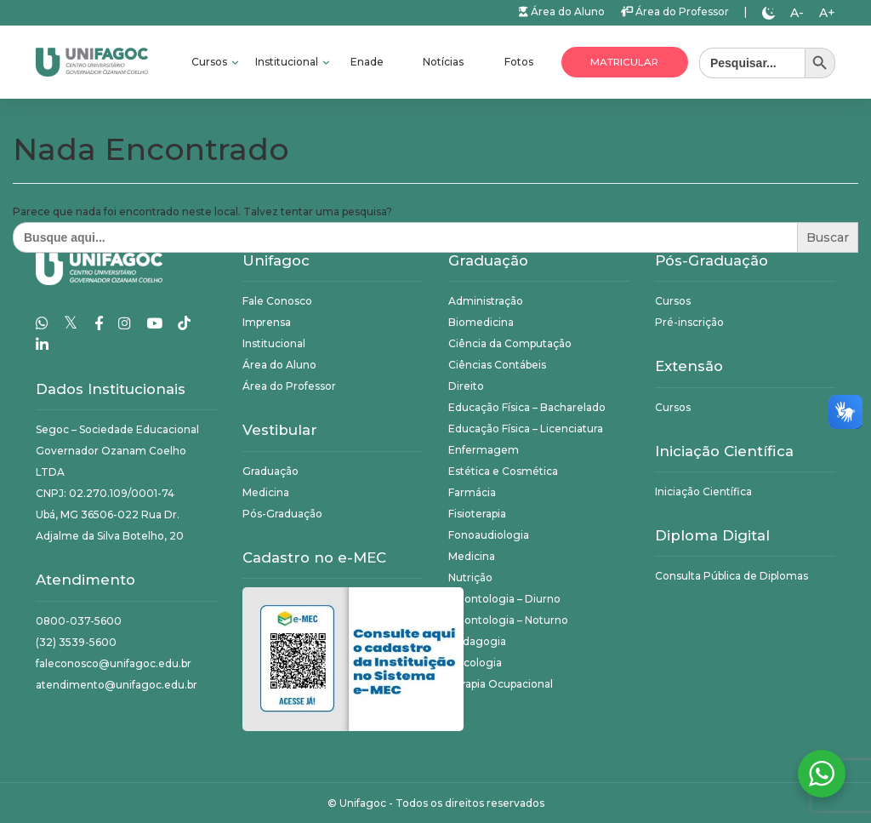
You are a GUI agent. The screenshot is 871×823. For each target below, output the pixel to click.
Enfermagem (483, 449)
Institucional (288, 61)
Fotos (518, 61)
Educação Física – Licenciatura (525, 428)
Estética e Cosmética (503, 471)
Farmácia (472, 492)
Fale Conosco (277, 300)
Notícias (443, 61)
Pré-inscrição (689, 322)
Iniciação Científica (703, 491)
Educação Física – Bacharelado (527, 407)
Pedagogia (477, 641)
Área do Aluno (562, 11)
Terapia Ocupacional (500, 683)
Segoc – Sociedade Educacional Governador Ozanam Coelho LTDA (117, 450)
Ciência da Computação (510, 343)
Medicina (265, 492)
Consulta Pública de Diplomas (731, 575)
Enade (367, 61)
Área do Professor (674, 11)
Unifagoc (362, 803)
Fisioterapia (477, 513)
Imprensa (266, 322)
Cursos (210, 61)
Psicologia (475, 662)
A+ (827, 12)
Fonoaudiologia (488, 535)
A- (797, 12)
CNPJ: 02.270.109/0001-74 (105, 493)
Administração (485, 300)
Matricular (624, 62)
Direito (466, 386)
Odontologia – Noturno (508, 620)
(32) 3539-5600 (76, 642)
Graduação (270, 471)
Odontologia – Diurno (504, 598)
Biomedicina (481, 322)
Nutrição (470, 577)
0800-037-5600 (79, 620)
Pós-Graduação (282, 513)
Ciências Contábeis (497, 364)
